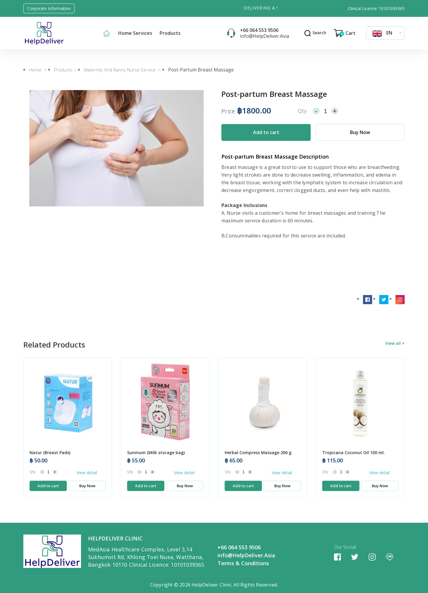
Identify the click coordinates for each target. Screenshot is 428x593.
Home (35, 70)
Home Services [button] (135, 33)
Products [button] (170, 33)
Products (63, 70)
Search (315, 32)
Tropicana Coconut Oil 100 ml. (353, 464)
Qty (302, 110)
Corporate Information (49, 8)
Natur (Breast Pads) (50, 464)
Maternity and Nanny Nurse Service (120, 70)
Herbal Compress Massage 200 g (258, 464)
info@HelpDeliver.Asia (264, 36)
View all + (395, 355)
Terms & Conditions (243, 562)
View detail (87, 484)
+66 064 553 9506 (259, 30)
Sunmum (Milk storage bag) (156, 464)
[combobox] (385, 33)
